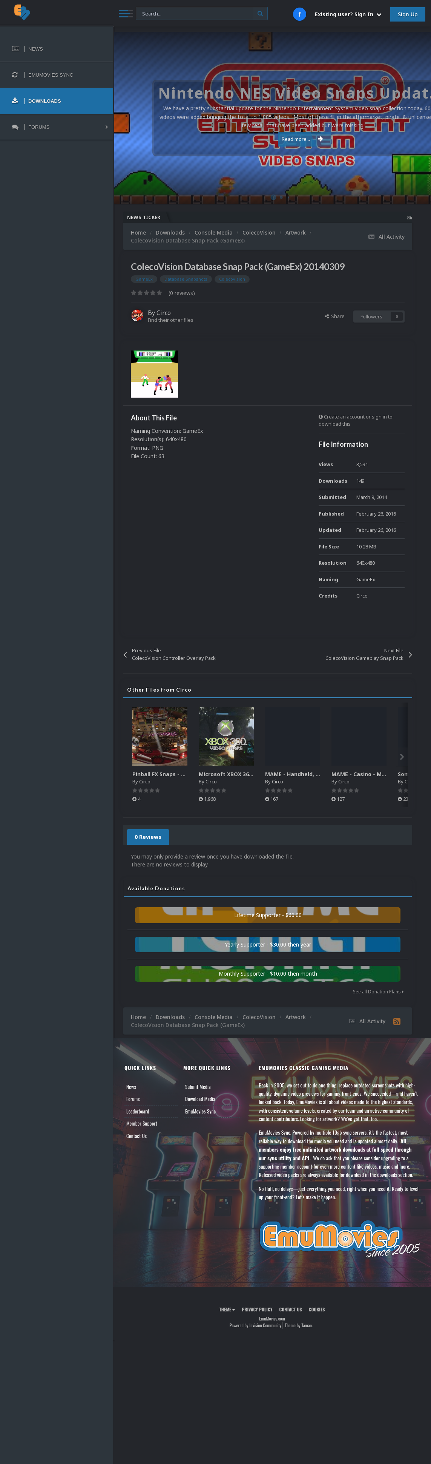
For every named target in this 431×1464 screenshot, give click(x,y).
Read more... (270, 139)
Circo (163, 313)
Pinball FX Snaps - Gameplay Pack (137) (185, 774)
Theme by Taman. (299, 1325)
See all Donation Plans (378, 991)
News (131, 1086)
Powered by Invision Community (256, 1325)
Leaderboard (137, 1111)
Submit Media (198, 1086)
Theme (227, 1309)
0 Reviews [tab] (148, 836)
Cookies (317, 1309)
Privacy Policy (257, 1309)
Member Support (141, 1123)
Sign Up (408, 14)
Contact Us (136, 1136)
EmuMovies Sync (200, 1111)
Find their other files (170, 320)
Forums (133, 1099)
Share (335, 316)
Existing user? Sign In (348, 14)
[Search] (201, 13)
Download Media (200, 1099)
